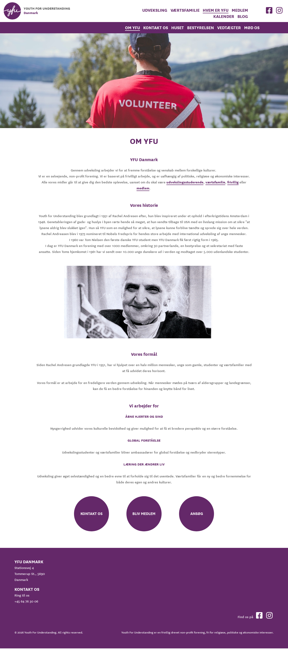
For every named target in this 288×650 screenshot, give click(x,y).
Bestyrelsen (200, 27)
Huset (177, 27)
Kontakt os (155, 27)
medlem (240, 10)
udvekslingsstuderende (184, 182)
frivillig (233, 182)
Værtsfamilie (185, 10)
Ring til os (21, 597)
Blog (242, 16)
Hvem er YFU (215, 10)
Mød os (251, 27)
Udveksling (154, 10)
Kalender (223, 16)
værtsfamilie (215, 182)
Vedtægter (229, 27)
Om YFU (132, 27)
